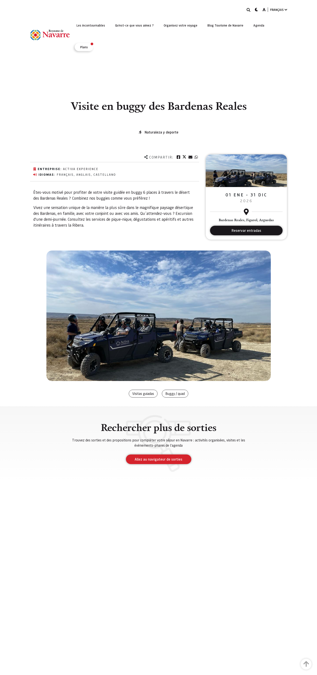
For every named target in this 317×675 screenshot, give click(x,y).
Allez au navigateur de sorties (158, 459)
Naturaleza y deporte (161, 132)
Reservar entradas (246, 230)
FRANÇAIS (278, 10)
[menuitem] (91, 25)
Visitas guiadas (143, 393)
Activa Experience (80, 169)
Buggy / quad (175, 393)
